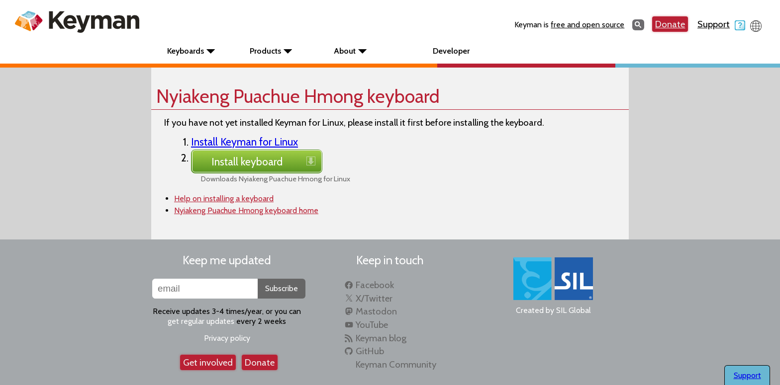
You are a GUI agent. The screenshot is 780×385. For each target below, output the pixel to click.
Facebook (375, 285)
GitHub (370, 351)
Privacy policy (227, 338)
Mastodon (376, 311)
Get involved (208, 362)
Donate (670, 24)
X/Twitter (374, 298)
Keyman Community (396, 364)
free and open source (587, 24)
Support (721, 24)
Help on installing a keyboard (224, 198)
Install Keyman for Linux (244, 141)
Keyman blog (381, 338)
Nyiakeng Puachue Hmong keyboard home (246, 210)
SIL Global (573, 310)
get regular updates (201, 321)
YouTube (372, 324)
